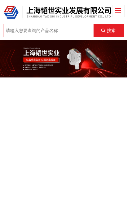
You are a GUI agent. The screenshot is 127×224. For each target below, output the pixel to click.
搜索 (111, 30)
